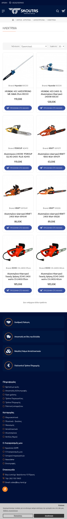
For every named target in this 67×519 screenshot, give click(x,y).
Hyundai (18, 85)
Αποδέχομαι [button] (49, 516)
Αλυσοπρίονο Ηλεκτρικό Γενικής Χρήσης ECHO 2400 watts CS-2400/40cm (51, 276)
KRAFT (51, 148)
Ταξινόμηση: (15, 46)
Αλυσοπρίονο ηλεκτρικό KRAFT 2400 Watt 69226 (51, 215)
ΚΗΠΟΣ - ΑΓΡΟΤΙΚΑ (24, 20)
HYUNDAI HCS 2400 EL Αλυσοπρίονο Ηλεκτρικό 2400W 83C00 (51, 94)
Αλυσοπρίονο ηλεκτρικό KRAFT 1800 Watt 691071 (51, 155)
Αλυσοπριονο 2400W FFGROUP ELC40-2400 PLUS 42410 (18, 155)
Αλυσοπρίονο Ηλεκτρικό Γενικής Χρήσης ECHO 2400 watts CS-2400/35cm (18, 276)
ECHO (14, 268)
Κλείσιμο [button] (61, 505)
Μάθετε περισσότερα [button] (10, 511)
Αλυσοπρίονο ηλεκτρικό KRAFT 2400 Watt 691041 (18, 215)
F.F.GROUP (18, 148)
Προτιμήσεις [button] (18, 516)
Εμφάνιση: (53, 46)
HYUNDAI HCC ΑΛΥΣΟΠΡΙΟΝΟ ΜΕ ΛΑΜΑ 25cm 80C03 (18, 92)
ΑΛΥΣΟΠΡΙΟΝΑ (39, 20)
